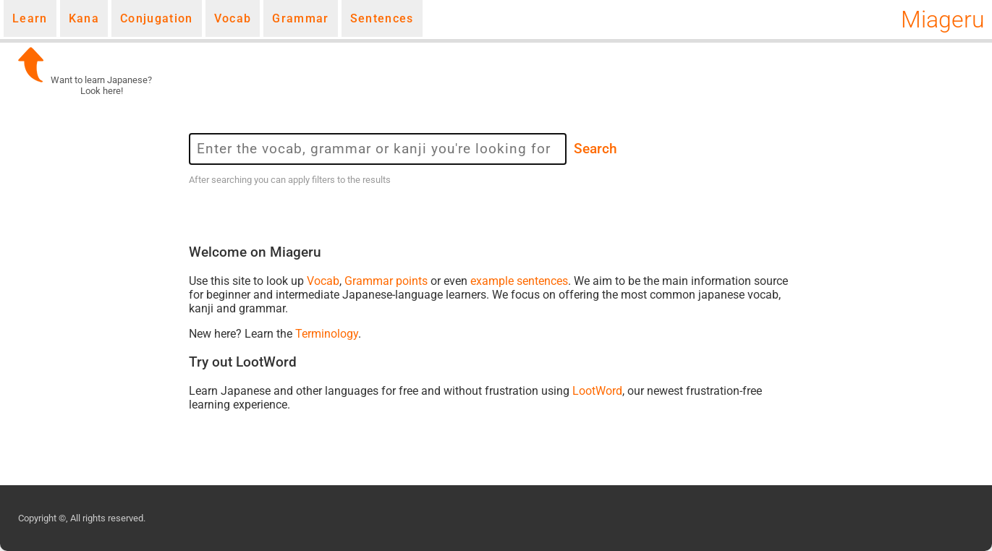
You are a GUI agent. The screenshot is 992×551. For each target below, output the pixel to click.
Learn (30, 18)
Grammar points (386, 281)
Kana (84, 18)
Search (595, 149)
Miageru (943, 19)
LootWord (597, 391)
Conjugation (156, 18)
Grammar (300, 18)
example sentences (519, 281)
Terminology (326, 334)
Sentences (382, 18)
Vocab (233, 18)
